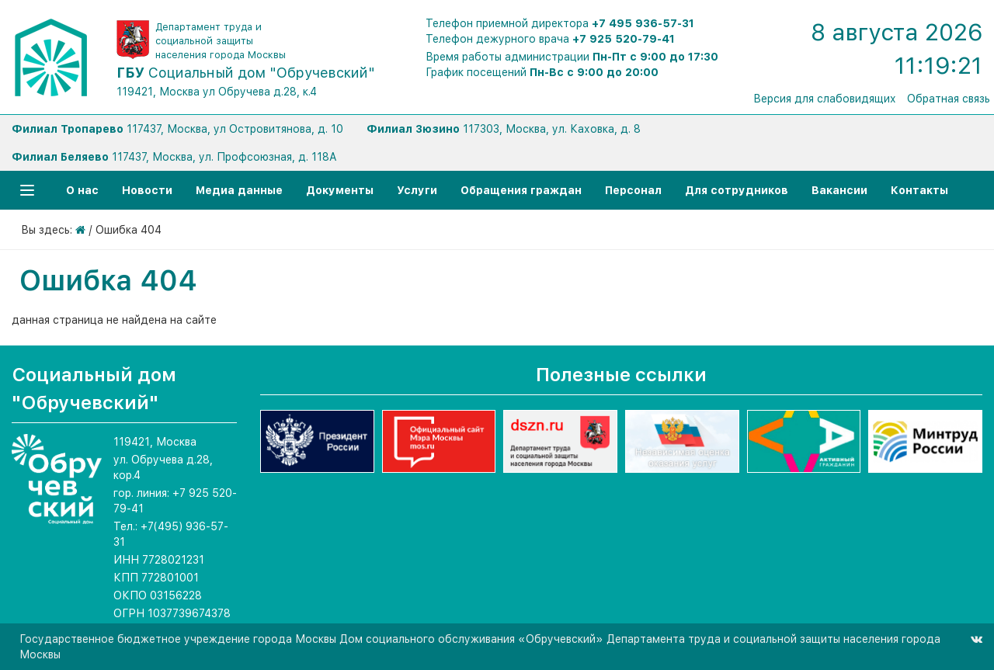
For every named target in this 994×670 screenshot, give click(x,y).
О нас (82, 190)
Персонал (633, 190)
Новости (147, 190)
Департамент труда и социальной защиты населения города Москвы (220, 41)
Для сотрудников (736, 190)
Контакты (919, 190)
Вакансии (839, 190)
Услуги (417, 190)
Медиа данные (239, 190)
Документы (340, 190)
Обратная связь (948, 98)
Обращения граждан (521, 190)
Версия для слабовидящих (824, 98)
